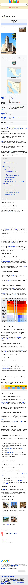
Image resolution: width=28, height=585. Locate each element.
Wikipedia (15, 580)
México (11, 98)
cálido (14, 288)
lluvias (3, 293)
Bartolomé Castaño (20, 106)
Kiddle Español (3, 582)
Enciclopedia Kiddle (19, 563)
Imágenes (13, 7)
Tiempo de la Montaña (12, 117)
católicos (19, 337)
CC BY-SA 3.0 (17, 578)
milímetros (14, 294)
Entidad (2, 97)
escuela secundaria (6, 373)
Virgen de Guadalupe (19, 480)
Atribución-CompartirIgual (15, 565)
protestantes (12, 338)
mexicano (12, 127)
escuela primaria (6, 368)
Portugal (7, 229)
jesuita (21, 139)
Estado (3, 99)
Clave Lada (3, 121)
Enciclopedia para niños (5, 17)
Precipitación (3, 316)
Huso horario (3, 117)
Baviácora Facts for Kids (12, 533)
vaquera (15, 421)
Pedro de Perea (10, 211)
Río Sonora (11, 112)
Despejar (24, 4)
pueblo (8, 127)
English (17, 7)
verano (4, 118)
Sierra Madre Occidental (18, 128)
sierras (13, 275)
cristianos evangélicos (5, 338)
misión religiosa (16, 229)
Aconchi (24, 266)
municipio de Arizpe (12, 246)
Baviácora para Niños (5, 568)
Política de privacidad (20, 582)
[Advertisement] (14, 12)
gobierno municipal (4, 402)
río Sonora (9, 280)
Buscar (26, 4)
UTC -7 (18, 117)
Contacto (2, 583)
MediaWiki (6, 581)
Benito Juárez (9, 448)
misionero (17, 139)
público (5, 351)
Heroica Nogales (22, 149)
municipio (12, 242)
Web (10, 7)
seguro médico (23, 350)
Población (3, 113)
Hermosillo (11, 151)
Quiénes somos (13, 582)
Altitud (2, 109)
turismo (3, 489)
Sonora (11, 99)
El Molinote (8, 483)
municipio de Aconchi (18, 249)
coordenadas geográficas (5, 261)
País (3, 98)
